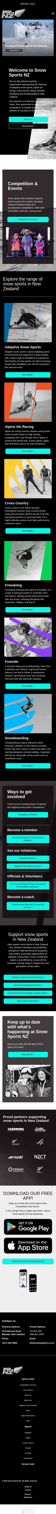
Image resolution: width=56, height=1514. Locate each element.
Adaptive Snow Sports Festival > (28, 866)
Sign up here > (28, 1054)
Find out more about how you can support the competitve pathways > (28, 885)
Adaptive (28, 1433)
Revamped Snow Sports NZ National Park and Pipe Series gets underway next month (26, 46)
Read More (14, 50)
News (28, 1411)
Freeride (28, 1453)
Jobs (28, 1421)
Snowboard (28, 1458)
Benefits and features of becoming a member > (27, 838)
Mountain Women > (28, 858)
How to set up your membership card (28, 1261)
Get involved (28, 1390)
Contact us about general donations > (28, 977)
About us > (28, 119)
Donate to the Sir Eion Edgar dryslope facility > (28, 993)
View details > (28, 375)
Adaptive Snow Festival (28, 1405)
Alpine (28, 1438)
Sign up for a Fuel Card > (28, 1001)
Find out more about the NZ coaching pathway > (28, 906)
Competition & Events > (28, 219)
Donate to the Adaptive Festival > (28, 985)
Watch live (28, 1400)
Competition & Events (28, 1385)
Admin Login (28, 1512)
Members (28, 1509)
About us (28, 1395)
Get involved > (28, 126)
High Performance (28, 1416)
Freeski (28, 1448)
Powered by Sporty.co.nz (28, 1507)
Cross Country (28, 1443)
